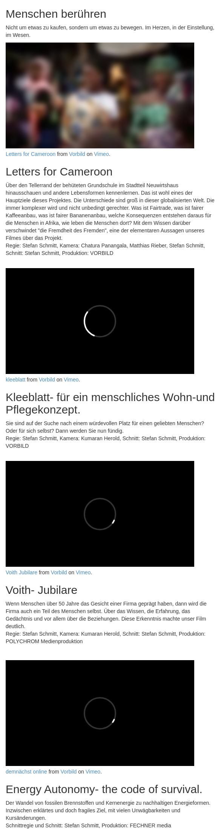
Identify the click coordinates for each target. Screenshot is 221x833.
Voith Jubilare (21, 572)
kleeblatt (15, 380)
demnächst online (26, 772)
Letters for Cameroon (30, 154)
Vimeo (101, 154)
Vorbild (77, 154)
